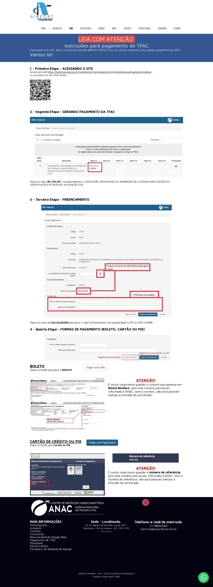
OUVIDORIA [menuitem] (162, 28)
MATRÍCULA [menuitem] (57, 28)
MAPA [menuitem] (114, 28)
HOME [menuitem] (43, 28)
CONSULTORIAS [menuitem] (144, 28)
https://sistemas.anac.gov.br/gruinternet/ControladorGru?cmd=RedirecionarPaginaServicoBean (99, 72)
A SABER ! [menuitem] (177, 28)
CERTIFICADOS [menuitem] (85, 28)
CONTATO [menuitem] (127, 28)
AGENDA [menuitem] (102, 28)
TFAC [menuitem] (71, 28)
